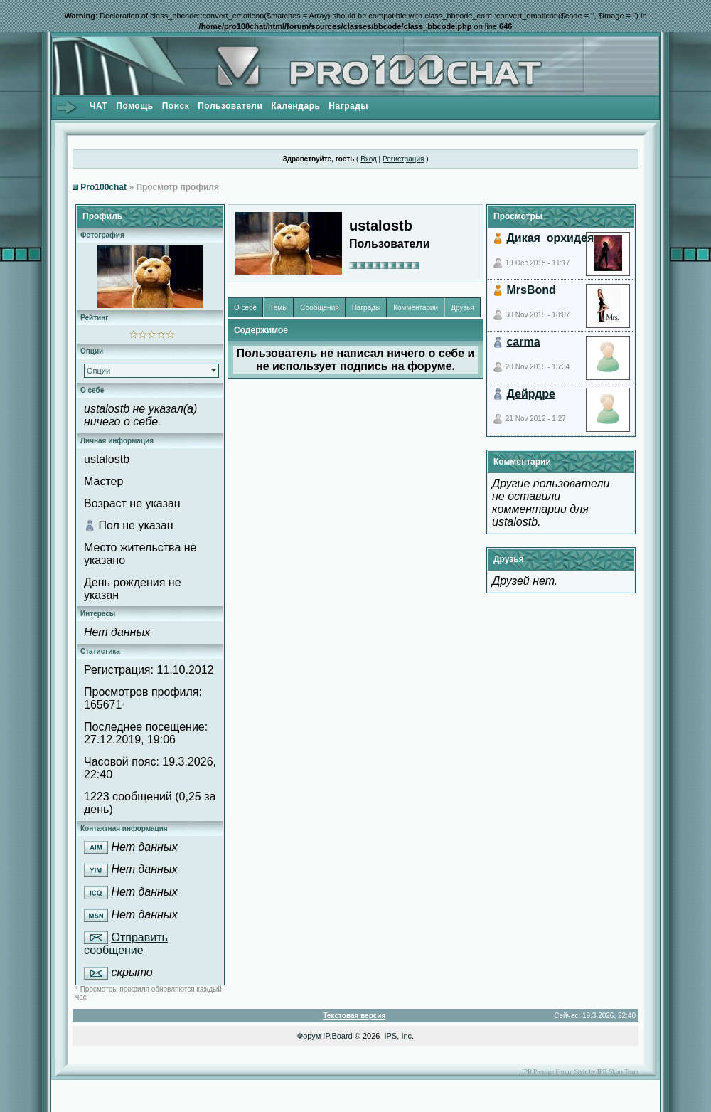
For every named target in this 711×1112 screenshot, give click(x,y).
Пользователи (230, 106)
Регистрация (403, 159)
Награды (348, 106)
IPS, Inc (398, 1036)
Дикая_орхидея (550, 238)
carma (523, 342)
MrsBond (530, 290)
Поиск (176, 106)
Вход (368, 159)
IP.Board (337, 1036)
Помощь (134, 106)
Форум (309, 1036)
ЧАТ (98, 106)
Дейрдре (530, 394)
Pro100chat (103, 187)
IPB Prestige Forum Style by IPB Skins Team (580, 1071)
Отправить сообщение (126, 944)
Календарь (295, 106)
